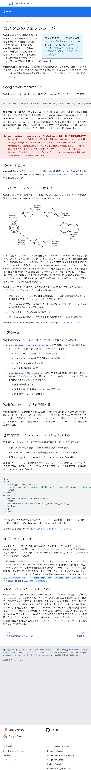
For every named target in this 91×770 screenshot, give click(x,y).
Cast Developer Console (13, 751)
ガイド (34, 22)
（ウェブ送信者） (34, 581)
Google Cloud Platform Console (60, 755)
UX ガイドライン (71, 322)
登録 (51, 415)
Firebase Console (54, 764)
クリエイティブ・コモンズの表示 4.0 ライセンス (61, 650)
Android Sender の (32, 577)
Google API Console (55, 751)
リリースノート (9, 760)
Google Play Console (56, 760)
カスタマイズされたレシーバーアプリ (51, 528)
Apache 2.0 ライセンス (41, 653)
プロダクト (16, 22)
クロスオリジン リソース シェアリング (59, 620)
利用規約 (7, 755)
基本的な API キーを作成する (63, 51)
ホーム (7, 11)
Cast (22, 3)
